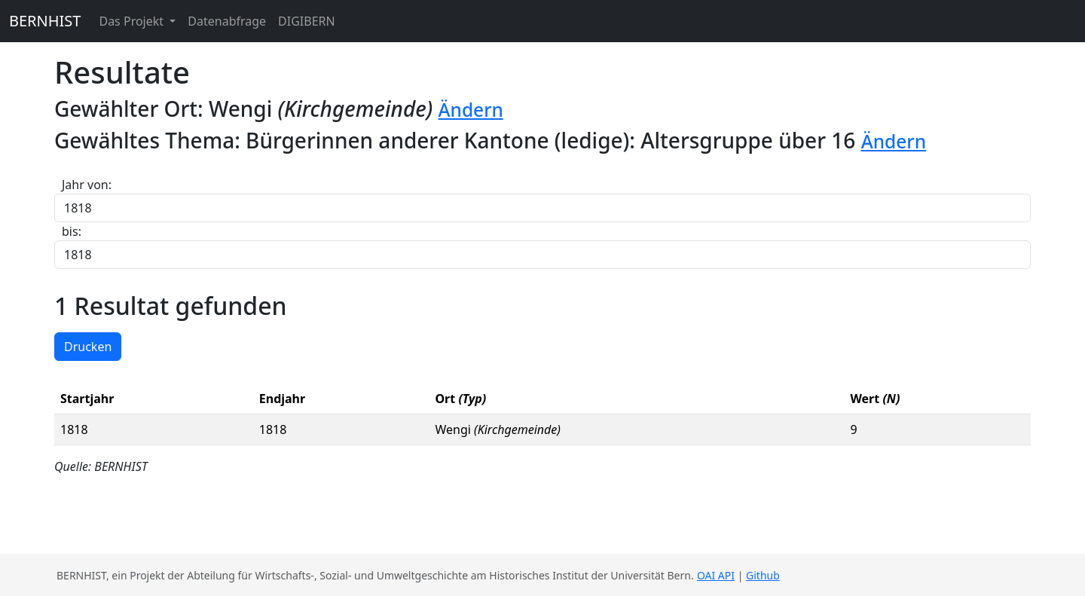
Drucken (88, 346)
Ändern (470, 109)
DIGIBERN (306, 21)
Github (763, 575)
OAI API (716, 575)
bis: (71, 231)
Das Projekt (133, 21)
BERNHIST (45, 21)
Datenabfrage (227, 21)
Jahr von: (87, 184)
